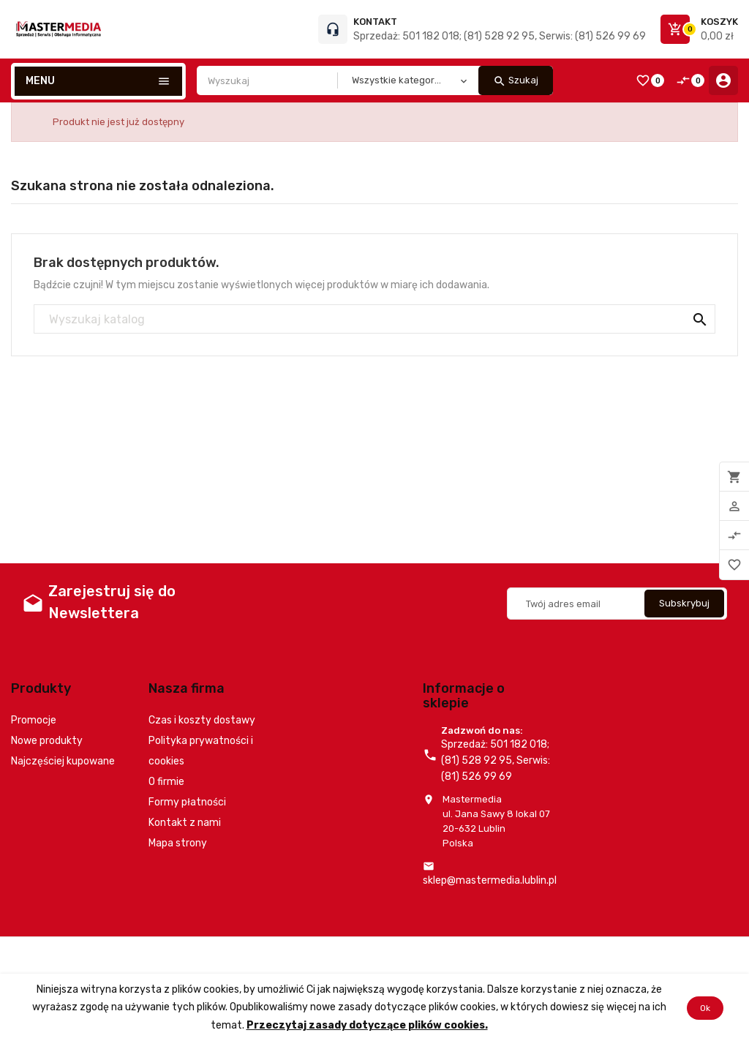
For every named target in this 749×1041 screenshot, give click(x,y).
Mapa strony (177, 843)
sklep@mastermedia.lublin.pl (490, 880)
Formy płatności (187, 802)
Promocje (33, 720)
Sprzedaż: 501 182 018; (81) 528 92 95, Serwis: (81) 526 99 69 (499, 36)
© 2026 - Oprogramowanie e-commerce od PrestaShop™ (139, 955)
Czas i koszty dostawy (201, 720)
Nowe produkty (47, 740)
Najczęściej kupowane (63, 761)
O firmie (166, 781)
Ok (705, 1007)
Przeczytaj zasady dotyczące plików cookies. (367, 1024)
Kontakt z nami (184, 822)
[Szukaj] (374, 319)
